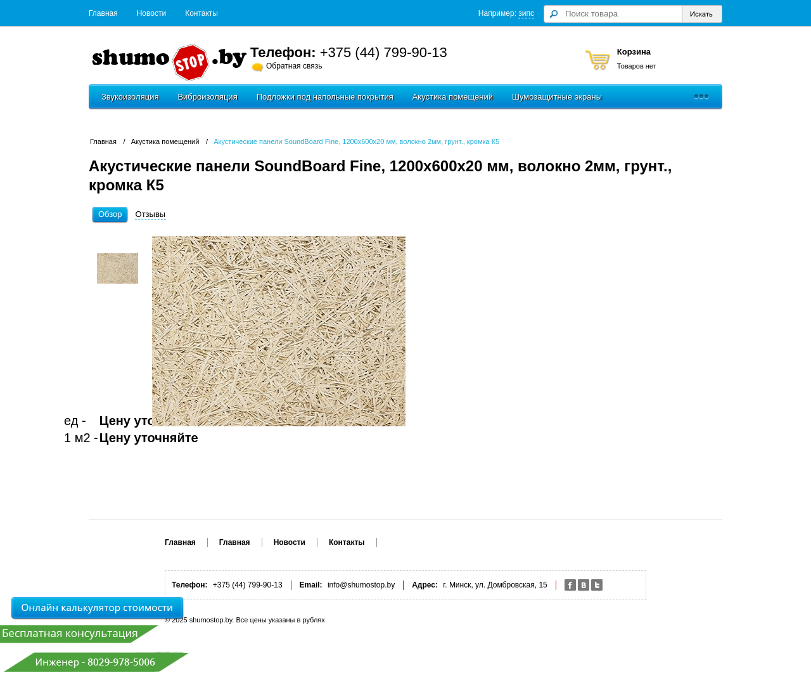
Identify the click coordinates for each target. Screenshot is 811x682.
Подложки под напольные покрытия (325, 97)
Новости (151, 13)
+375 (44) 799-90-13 (383, 52)
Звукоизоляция (129, 97)
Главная (103, 13)
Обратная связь (294, 66)
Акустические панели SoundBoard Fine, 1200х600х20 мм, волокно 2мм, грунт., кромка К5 (356, 141)
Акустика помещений (452, 97)
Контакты (201, 13)
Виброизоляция (207, 97)
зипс (526, 13)
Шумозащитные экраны (557, 97)
